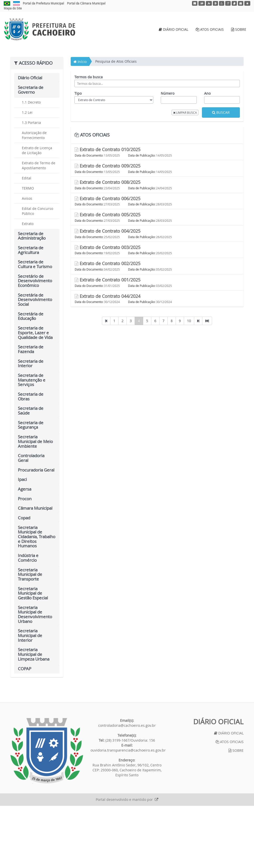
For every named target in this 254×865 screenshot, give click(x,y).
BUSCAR (221, 171)
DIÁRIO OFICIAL (173, 29)
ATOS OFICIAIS (210, 29)
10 (189, 380)
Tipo (78, 152)
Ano (207, 152)
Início (80, 120)
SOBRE (238, 29)
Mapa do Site (13, 8)
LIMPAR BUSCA (185, 172)
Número (167, 152)
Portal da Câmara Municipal (86, 3)
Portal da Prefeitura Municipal (43, 3)
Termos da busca (88, 136)
